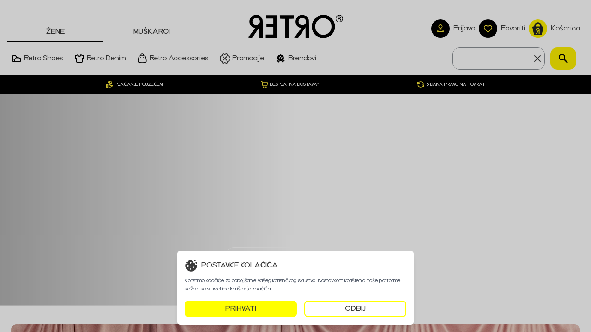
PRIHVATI (240, 308)
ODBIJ (355, 308)
